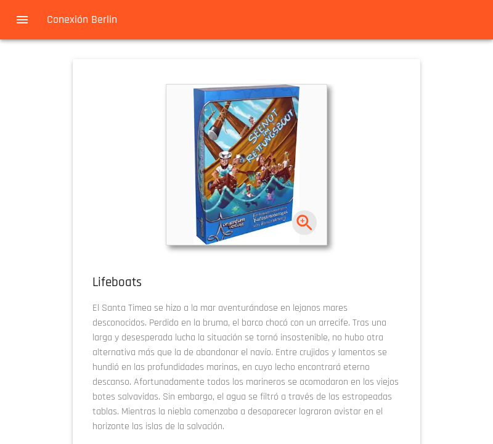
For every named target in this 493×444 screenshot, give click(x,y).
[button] (246, 164)
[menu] (22, 20)
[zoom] (305, 223)
